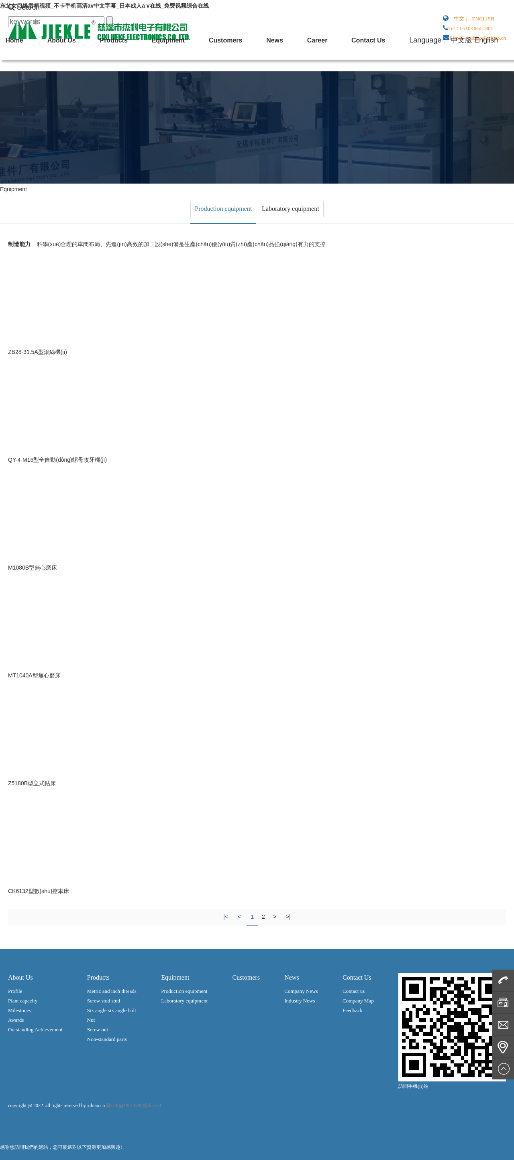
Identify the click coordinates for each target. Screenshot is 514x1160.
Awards (16, 1020)
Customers (438, 66)
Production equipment (223, 208)
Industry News (299, 1001)
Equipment (397, 66)
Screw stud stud (103, 1001)
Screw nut (97, 1030)
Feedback (353, 1010)
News (470, 66)
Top (503, 1068)
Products (359, 66)
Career (495, 66)
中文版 (469, 88)
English (494, 88)
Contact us (354, 991)
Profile (15, 991)
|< (225, 916)
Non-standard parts (107, 1039)
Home (294, 66)
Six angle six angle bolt (111, 1010)
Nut (91, 1020)
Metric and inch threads (112, 991)
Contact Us (302, 88)
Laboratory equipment (290, 208)
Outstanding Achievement (35, 1030)
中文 (459, 19)
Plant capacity (22, 1001)
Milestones (19, 1010)
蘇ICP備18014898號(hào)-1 (133, 1105)
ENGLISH (483, 19)
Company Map (358, 1001)
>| (288, 916)
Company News (301, 991)
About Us (324, 66)
